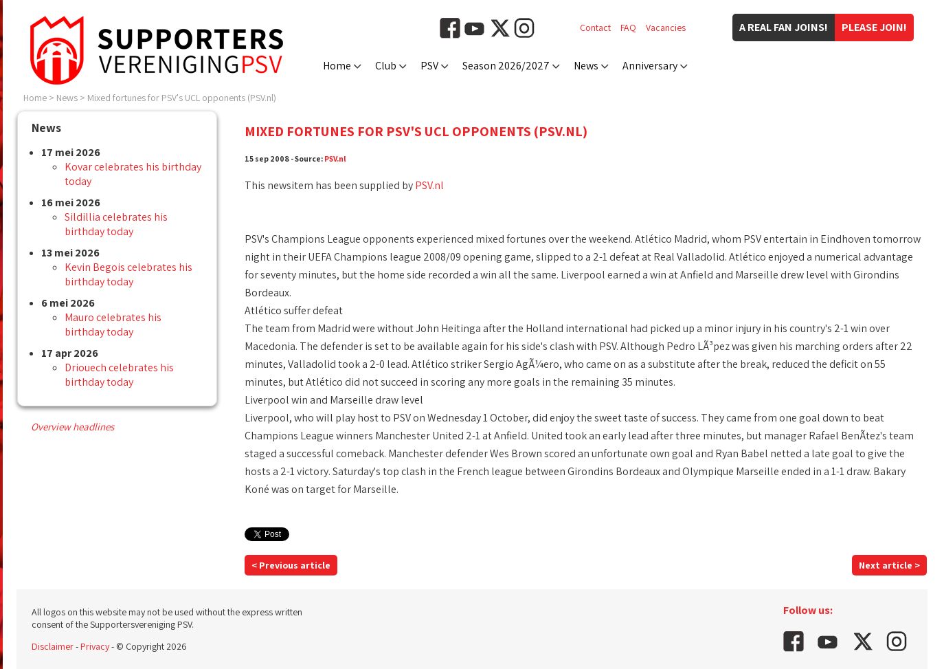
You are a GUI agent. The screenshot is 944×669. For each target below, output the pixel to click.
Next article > (889, 565)
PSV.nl (335, 158)
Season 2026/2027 (506, 65)
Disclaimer (53, 646)
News (586, 65)
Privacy (94, 646)
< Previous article (290, 565)
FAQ (628, 27)
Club (385, 65)
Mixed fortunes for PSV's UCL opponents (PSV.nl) (181, 97)
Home (337, 65)
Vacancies (666, 27)
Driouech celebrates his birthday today (119, 374)
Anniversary (649, 65)
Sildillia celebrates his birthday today (116, 224)
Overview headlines (72, 426)
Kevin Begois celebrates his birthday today (128, 274)
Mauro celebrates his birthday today (113, 324)
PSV (429, 65)
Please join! (874, 27)
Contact (595, 27)
